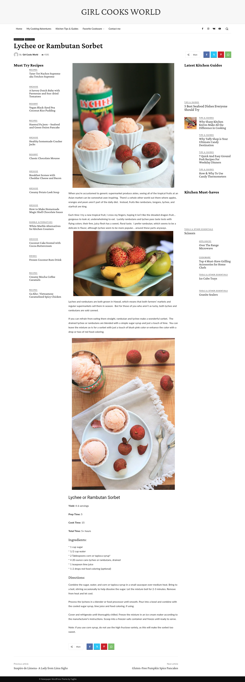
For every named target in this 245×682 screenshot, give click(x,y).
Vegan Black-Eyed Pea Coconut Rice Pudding (42, 109)
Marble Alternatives (40, 222)
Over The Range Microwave (208, 244)
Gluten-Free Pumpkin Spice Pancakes (155, 668)
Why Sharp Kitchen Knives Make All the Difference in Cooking (214, 123)
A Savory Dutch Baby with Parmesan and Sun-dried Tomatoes (44, 93)
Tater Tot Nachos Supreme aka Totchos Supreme (44, 75)
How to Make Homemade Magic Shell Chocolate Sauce (46, 210)
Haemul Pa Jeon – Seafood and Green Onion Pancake (44, 126)
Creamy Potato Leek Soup (44, 192)
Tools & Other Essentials (198, 227)
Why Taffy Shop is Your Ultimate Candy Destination (212, 140)
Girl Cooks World (30, 55)
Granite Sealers (208, 291)
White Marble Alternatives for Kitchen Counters (44, 227)
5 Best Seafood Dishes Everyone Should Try (207, 107)
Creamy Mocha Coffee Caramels (42, 278)
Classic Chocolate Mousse (44, 158)
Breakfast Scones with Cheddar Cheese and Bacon (45, 176)
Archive (33, 86)
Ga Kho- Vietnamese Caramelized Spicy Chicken (45, 295)
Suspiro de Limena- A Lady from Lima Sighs (41, 668)
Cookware (205, 254)
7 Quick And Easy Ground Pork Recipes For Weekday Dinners (214, 157)
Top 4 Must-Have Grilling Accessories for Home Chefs (214, 261)
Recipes (30, 39)
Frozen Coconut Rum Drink (45, 259)
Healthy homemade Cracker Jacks (45, 143)
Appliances (205, 238)
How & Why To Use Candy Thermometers (214, 172)
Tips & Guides (191, 102)
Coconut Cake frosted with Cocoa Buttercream (45, 244)
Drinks (33, 256)
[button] (226, 28)
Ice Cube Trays (207, 275)
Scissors (189, 230)
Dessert (19, 39)
